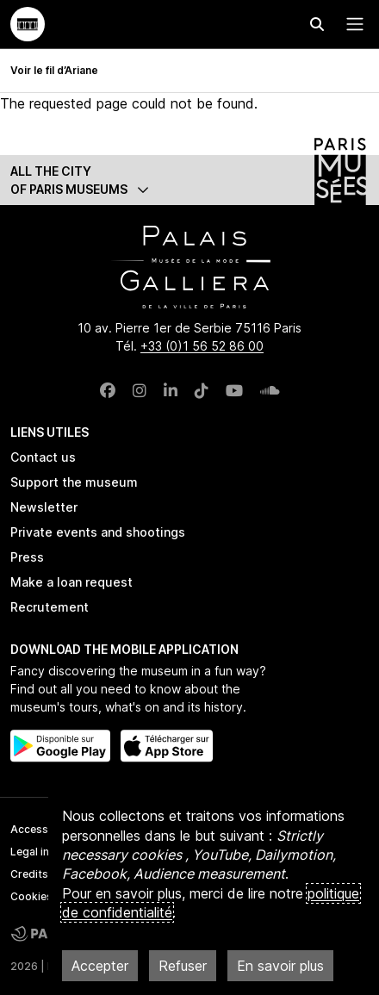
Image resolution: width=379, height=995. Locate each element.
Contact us (43, 457)
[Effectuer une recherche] (317, 24)
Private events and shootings (97, 532)
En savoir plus (280, 965)
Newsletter (44, 507)
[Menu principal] (351, 24)
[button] (189, 180)
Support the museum (74, 482)
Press (27, 557)
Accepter (99, 965)
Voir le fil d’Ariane (54, 70)
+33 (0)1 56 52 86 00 (202, 346)
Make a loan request (71, 582)
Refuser (182, 965)
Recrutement (49, 607)
